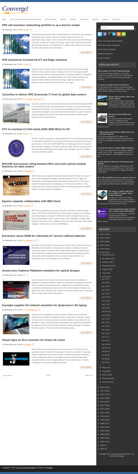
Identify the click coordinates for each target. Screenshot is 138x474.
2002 (102, 445)
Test (36, 310)
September (106, 266)
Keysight (31, 310)
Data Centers (50, 19)
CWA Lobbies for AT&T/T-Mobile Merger (114, 71)
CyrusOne (29, 99)
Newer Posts (7, 375)
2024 (102, 234)
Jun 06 (104, 348)
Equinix (28, 206)
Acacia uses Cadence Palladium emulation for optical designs (41, 270)
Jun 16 (104, 322)
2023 (102, 238)
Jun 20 (104, 308)
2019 (102, 252)
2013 (102, 405)
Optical (73, 19)
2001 (102, 449)
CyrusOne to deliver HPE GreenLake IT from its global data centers (44, 94)
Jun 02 (104, 362)
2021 (102, 245)
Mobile (63, 19)
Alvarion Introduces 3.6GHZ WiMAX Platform (116, 148)
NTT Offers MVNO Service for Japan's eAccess (117, 178)
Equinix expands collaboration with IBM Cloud (31, 201)
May (104, 367)
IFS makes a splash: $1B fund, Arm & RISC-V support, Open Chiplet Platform (120, 193)
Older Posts (89, 375)
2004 (102, 438)
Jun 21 (104, 304)
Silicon (95, 19)
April (104, 371)
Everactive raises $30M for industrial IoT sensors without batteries (43, 236)
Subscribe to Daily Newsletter (109, 45)
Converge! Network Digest (26, 468)
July (104, 273)
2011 (102, 413)
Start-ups (116, 19)
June (104, 277)
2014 (102, 402)
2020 (102, 249)
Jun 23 (104, 301)
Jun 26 (104, 290)
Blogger (121, 456)
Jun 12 (104, 333)
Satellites (84, 19)
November (106, 259)
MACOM (28, 171)
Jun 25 (104, 293)
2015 (102, 398)
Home (4, 19)
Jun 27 (104, 286)
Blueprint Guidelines (105, 54)
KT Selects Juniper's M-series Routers (113, 85)
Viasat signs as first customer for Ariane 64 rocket (33, 340)
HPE (27, 29)
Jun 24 (104, 297)
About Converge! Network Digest (110, 41)
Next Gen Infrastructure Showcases (25, 19)
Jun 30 (104, 279)
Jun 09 (104, 344)
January (105, 382)
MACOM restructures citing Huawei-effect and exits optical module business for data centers (44, 165)
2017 (102, 391)
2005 (102, 434)
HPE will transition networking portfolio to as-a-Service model (41, 25)
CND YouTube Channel (106, 49)
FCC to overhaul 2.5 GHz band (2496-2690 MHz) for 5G (36, 129)
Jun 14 (104, 326)
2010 (102, 416)
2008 (102, 423)
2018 (102, 387)
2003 (102, 442)
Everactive (29, 240)
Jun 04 (104, 355)
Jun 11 (104, 337)
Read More (86, 53)
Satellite (28, 344)
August (105, 269)
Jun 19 (104, 312)
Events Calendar (104, 58)
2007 (102, 427)
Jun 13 (104, 330)
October (105, 262)
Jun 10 (104, 341)
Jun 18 (104, 315)
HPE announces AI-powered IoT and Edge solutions (34, 59)
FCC (27, 133)
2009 (102, 420)
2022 (102, 242)
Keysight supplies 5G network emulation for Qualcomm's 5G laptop (44, 305)
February (106, 378)
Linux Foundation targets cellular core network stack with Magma (122, 210)
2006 (102, 431)
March (105, 375)
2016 (102, 394)
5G (27, 310)
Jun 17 (104, 319)
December (106, 255)
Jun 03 (104, 359)
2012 (102, 409)
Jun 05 (104, 351)
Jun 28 (104, 283)
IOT (34, 240)
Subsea (105, 19)
